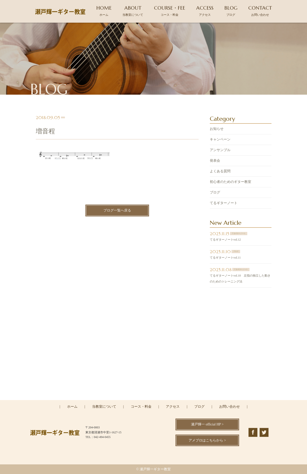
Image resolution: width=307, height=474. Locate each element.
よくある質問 (220, 172)
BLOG (230, 11)
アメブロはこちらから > (207, 440)
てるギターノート (223, 203)
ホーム (72, 406)
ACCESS (204, 11)
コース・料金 (141, 406)
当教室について (104, 406)
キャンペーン (220, 140)
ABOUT (132, 11)
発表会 (215, 161)
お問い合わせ (229, 406)
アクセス (173, 406)
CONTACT (260, 11)
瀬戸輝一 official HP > (207, 424)
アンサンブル (220, 150)
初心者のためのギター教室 (230, 182)
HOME (104, 11)
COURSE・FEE (169, 11)
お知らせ (217, 129)
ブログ (215, 193)
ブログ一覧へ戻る (117, 211)
